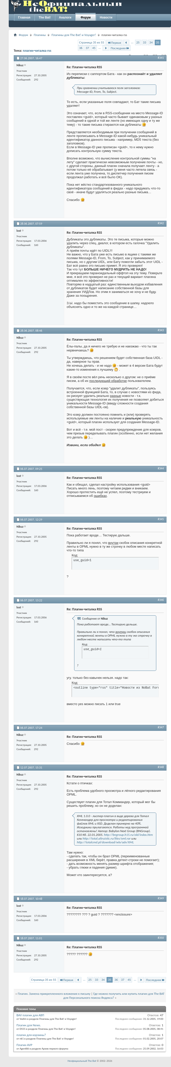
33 (144, 42)
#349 (161, 898)
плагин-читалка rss (37, 50)
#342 (161, 223)
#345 (161, 519)
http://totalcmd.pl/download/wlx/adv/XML (105, 842)
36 (80, 48)
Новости (106, 17)
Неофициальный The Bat (82, 1061)
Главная (24, 17)
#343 (161, 330)
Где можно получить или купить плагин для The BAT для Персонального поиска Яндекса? (114, 996)
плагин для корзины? (31, 1035)
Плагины (40, 35)
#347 (161, 727)
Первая (114, 42)
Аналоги (65, 17)
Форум (86, 17)
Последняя (120, 48)
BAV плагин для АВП (30, 1015)
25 (138, 42)
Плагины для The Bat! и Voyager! (73, 35)
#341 (161, 57)
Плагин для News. (28, 1025)
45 (93, 48)
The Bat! (45, 17)
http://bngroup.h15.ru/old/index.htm (128, 835)
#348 (161, 767)
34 (151, 42)
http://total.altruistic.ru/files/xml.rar (107, 838)
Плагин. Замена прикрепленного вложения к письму (54, 994)
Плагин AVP (24, 1045)
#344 (161, 468)
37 (87, 48)
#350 (161, 938)
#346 (161, 600)
